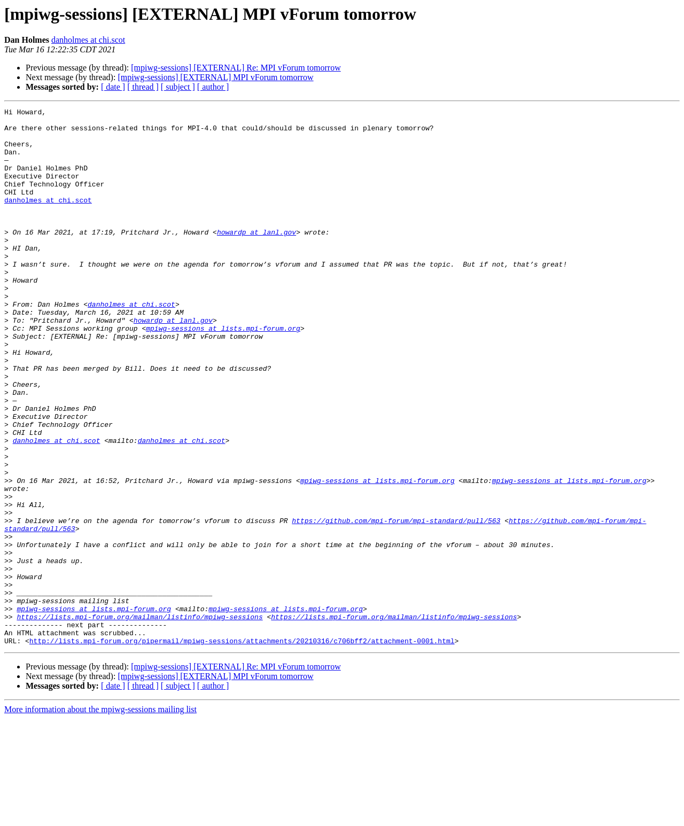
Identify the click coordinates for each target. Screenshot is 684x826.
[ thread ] (143, 86)
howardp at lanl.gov (256, 257)
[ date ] (113, 86)
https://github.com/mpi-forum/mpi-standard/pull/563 (396, 604)
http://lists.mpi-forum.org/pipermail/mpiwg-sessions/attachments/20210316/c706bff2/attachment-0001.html (242, 748)
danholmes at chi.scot (88, 39)
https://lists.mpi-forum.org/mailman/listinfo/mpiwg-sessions (139, 719)
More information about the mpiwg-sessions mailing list (100, 816)
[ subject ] (178, 86)
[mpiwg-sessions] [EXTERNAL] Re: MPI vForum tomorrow (235, 67)
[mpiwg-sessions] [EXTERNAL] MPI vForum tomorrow (215, 77)
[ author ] (213, 86)
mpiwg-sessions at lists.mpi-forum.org (223, 373)
